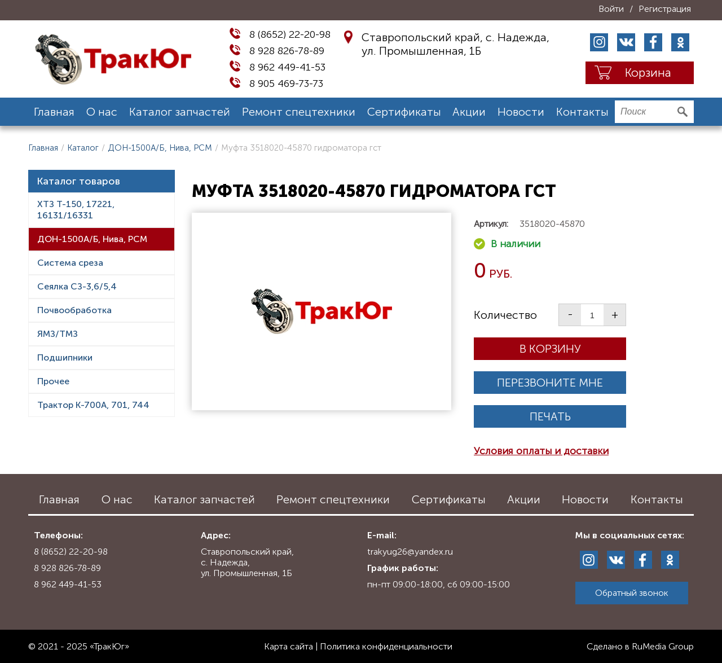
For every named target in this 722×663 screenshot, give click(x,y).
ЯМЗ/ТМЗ (57, 333)
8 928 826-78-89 (286, 51)
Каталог (83, 148)
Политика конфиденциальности (386, 646)
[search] (654, 111)
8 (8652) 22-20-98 (290, 34)
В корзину (550, 348)
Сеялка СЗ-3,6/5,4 (77, 286)
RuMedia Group (663, 646)
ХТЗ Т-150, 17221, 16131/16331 (76, 210)
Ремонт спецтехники (298, 111)
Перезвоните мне (550, 382)
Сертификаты (404, 111)
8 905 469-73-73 (286, 83)
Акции (469, 111)
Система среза (70, 262)
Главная (54, 111)
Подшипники (65, 357)
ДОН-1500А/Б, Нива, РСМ (160, 148)
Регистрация (665, 8)
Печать (550, 416)
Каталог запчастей (179, 111)
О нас (101, 111)
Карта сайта (288, 646)
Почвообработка (74, 310)
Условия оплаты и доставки (541, 451)
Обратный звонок (631, 592)
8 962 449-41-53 (287, 67)
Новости (521, 111)
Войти (611, 8)
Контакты (582, 111)
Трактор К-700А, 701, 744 (93, 404)
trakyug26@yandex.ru (410, 551)
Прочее (53, 381)
